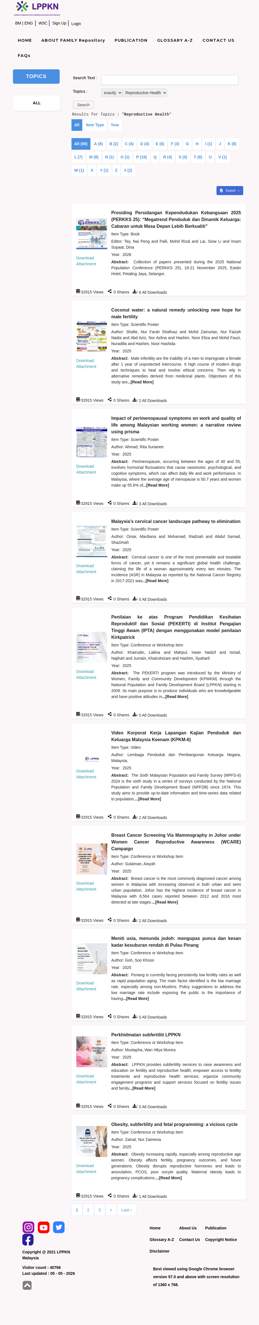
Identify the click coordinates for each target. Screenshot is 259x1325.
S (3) (183, 157)
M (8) (94, 157)
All (76, 125)
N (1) (109, 157)
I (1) (208, 144)
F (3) (175, 144)
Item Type (95, 125)
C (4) (129, 144)
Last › (126, 1209)
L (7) (78, 157)
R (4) (167, 157)
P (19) (141, 157)
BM (18, 23)
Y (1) (104, 170)
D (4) (144, 144)
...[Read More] (141, 382)
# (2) (128, 170)
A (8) (98, 144)
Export (228, 191)
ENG (28, 23)
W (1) (79, 170)
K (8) (232, 144)
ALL (37, 103)
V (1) (222, 157)
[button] (83, 105)
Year (115, 125)
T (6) (198, 157)
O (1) (125, 157)
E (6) (160, 144)
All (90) (81, 144)
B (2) (114, 144)
